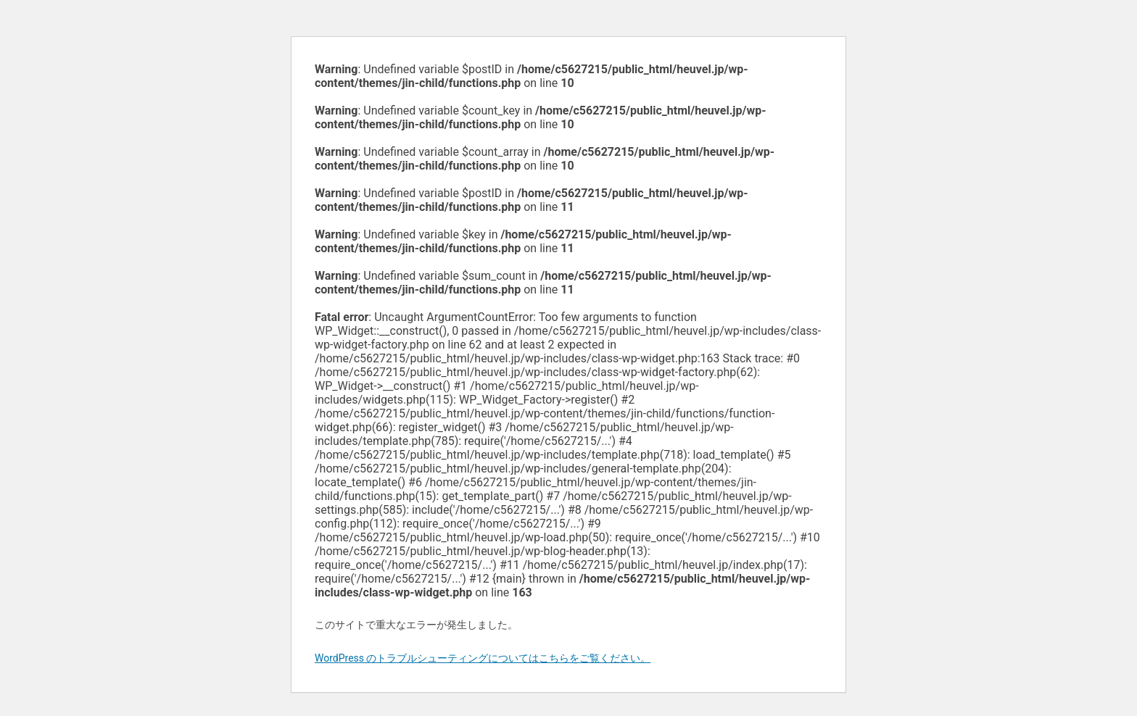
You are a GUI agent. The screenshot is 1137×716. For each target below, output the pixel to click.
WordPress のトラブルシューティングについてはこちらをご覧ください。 (483, 658)
